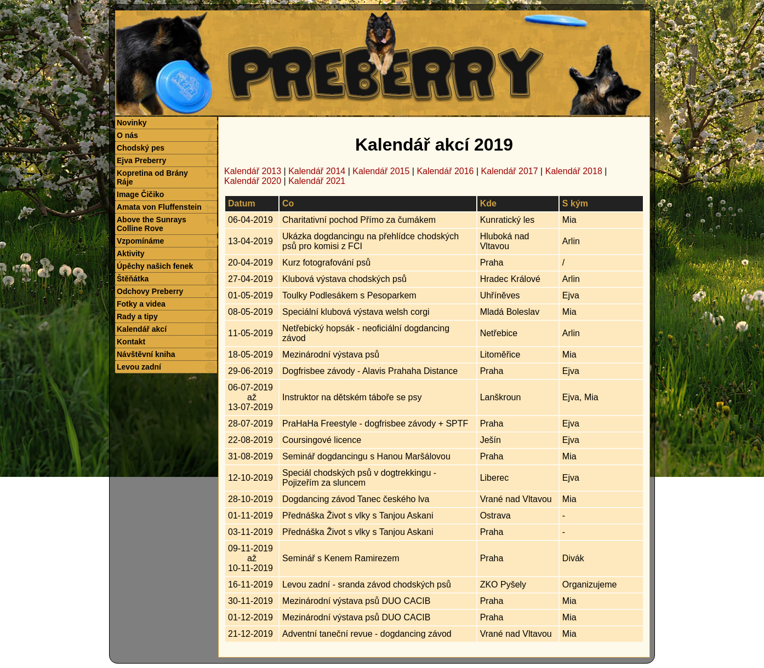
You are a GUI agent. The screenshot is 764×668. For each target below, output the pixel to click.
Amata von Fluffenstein (159, 207)
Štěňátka (133, 278)
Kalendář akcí (142, 329)
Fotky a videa (141, 304)
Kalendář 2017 (509, 171)
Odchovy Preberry (150, 291)
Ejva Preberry (141, 160)
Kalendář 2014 (316, 171)
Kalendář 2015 (380, 171)
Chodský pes (140, 147)
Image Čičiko (140, 194)
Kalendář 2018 (573, 171)
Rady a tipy (137, 316)
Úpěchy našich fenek (155, 266)
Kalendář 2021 (316, 181)
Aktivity (131, 253)
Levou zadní (139, 366)
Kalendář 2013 (252, 171)
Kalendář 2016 (445, 171)
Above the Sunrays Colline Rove (151, 224)
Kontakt (131, 341)
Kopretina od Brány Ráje (152, 177)
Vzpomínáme (140, 241)
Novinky (131, 122)
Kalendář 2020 (252, 181)
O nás (127, 135)
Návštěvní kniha (146, 354)
